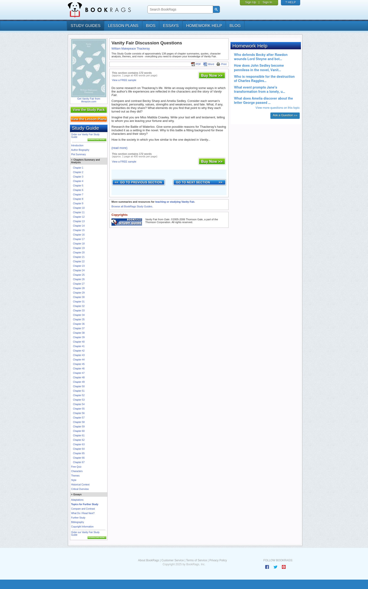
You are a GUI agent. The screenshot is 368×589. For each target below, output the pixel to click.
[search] (180, 9)
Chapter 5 (78, 185)
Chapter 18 (78, 243)
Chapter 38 (78, 333)
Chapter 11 (78, 212)
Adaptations (77, 500)
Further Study (78, 517)
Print (221, 64)
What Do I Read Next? (83, 513)
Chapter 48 (78, 377)
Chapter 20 (78, 252)
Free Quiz (76, 466)
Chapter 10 (78, 208)
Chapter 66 (78, 458)
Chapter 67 (78, 462)
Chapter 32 (78, 306)
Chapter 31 (78, 301)
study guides (85, 25)
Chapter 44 (78, 359)
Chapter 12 (78, 217)
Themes (75, 475)
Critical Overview (80, 489)
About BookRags (148, 560)
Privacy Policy (218, 560)
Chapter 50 (78, 386)
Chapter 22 (78, 261)
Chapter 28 (78, 288)
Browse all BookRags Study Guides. (132, 206)
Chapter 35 (78, 319)
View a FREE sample (124, 80)
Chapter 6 (78, 190)
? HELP (290, 2)
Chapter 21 (78, 257)
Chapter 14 (78, 226)
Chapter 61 (78, 435)
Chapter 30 (78, 297)
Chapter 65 (78, 453)
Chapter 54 (78, 404)
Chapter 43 (78, 355)
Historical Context (80, 484)
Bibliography (77, 522)
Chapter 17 (78, 239)
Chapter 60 (78, 431)
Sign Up (250, 2)
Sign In (267, 2)
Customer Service (172, 560)
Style (73, 480)
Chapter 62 (78, 440)
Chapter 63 (78, 444)
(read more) (119, 148)
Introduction (77, 145)
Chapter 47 (78, 373)
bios (151, 25)
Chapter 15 (78, 230)
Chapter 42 (78, 350)
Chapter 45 (78, 364)
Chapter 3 (78, 176)
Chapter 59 (78, 426)
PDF (196, 64)
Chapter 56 (78, 413)
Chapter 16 (78, 234)
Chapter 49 (78, 382)
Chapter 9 (78, 203)
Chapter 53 (78, 400)
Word (208, 64)
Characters (77, 471)
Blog (235, 25)
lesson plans (123, 25)
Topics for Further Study (84, 504)
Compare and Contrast (83, 509)
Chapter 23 (78, 266)
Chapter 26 (78, 279)
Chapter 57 (78, 417)
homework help (204, 25)
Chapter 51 (78, 391)
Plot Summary (78, 154)
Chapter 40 (78, 342)
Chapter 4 (78, 181)
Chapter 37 (78, 328)
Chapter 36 (78, 324)
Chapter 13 (78, 221)
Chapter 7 (78, 194)
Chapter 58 (78, 422)
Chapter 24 (78, 270)
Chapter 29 (78, 292)
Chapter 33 (78, 310)
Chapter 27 (78, 284)
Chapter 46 (78, 368)
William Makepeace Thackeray (130, 48)
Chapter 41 (78, 346)
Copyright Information (82, 526)
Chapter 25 (78, 275)
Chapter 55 (78, 408)
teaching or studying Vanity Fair (174, 201)
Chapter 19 (78, 248)
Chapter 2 (78, 172)
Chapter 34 (78, 315)
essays (171, 25)
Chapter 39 (78, 337)
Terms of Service (196, 560)
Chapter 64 (78, 449)
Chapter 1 (78, 168)
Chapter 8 (78, 199)
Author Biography (80, 150)
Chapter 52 (78, 395)
